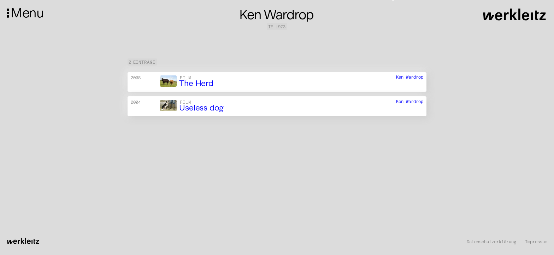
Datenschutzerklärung (491, 241)
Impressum (536, 241)
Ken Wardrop (409, 77)
